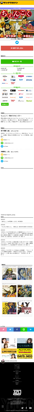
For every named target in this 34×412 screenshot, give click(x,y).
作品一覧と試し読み (17, 371)
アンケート (17, 375)
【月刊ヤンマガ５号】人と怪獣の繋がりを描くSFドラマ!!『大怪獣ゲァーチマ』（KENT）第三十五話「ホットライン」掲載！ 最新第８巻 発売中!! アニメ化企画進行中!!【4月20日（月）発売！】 (17, 243)
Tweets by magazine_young (8, 214)
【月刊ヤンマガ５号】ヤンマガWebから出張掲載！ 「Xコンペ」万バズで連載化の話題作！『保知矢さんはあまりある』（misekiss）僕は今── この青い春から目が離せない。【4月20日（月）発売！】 (17, 252)
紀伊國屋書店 (20, 68)
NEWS (17, 373)
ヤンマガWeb (17, 366)
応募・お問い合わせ (17, 378)
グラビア (17, 370)
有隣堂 (19, 70)
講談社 (17, 384)
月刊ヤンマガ (17, 365)
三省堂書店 (4, 70)
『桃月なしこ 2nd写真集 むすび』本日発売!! (12, 221)
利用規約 (17, 382)
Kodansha (17, 410)
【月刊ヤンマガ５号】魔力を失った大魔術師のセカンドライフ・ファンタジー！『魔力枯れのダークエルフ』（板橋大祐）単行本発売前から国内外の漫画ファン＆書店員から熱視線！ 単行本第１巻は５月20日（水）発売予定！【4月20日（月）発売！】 (17, 234)
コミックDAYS (17, 368)
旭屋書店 (3, 68)
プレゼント (17, 377)
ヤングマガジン (17, 364)
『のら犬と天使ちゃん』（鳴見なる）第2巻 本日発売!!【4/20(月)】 (17, 226)
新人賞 (17, 372)
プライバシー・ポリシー (17, 381)
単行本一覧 (17, 61)
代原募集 (17, 380)
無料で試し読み (17, 48)
